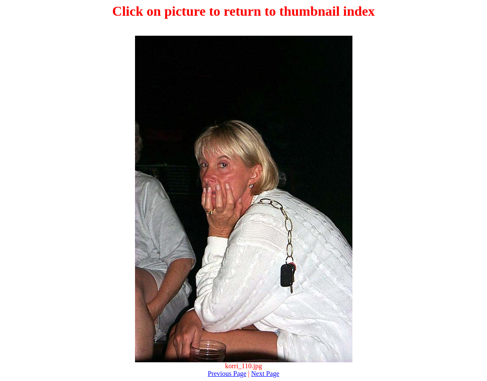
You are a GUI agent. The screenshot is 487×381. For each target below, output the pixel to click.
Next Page (265, 373)
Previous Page (227, 373)
